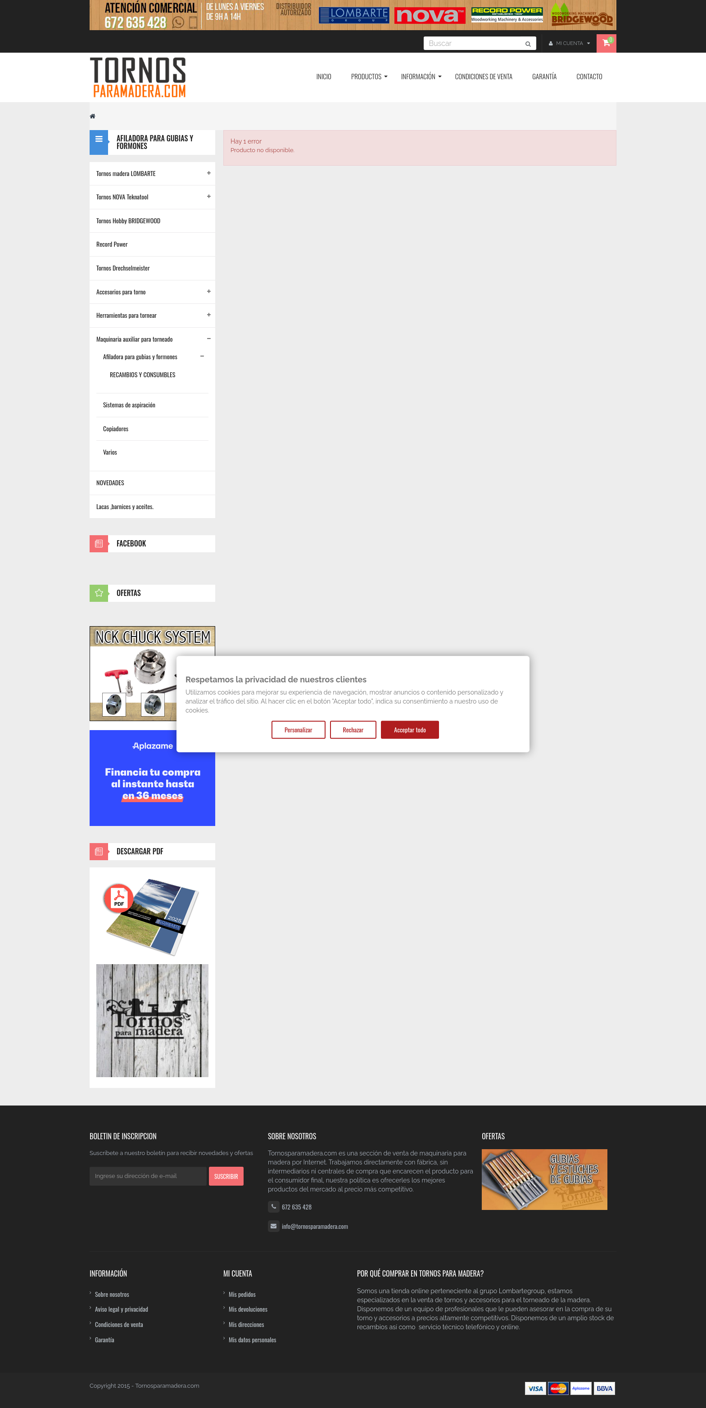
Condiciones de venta (119, 1324)
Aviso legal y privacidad (121, 1308)
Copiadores (115, 428)
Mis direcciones (246, 1324)
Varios (110, 451)
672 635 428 (297, 1206)
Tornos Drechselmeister (122, 267)
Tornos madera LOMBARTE (126, 173)
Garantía (104, 1339)
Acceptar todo (410, 729)
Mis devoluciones (248, 1308)
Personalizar (298, 729)
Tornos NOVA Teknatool (122, 196)
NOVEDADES (110, 482)
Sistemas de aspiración (129, 404)
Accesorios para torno (121, 291)
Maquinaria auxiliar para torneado (134, 338)
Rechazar (353, 729)
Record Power (112, 243)
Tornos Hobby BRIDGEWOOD (128, 220)
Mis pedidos (242, 1294)
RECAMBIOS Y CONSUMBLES (142, 374)
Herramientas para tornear (126, 315)
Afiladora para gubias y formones (140, 356)
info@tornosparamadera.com (315, 1226)
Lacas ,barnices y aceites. (125, 506)
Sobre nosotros (112, 1294)
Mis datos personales (252, 1339)
